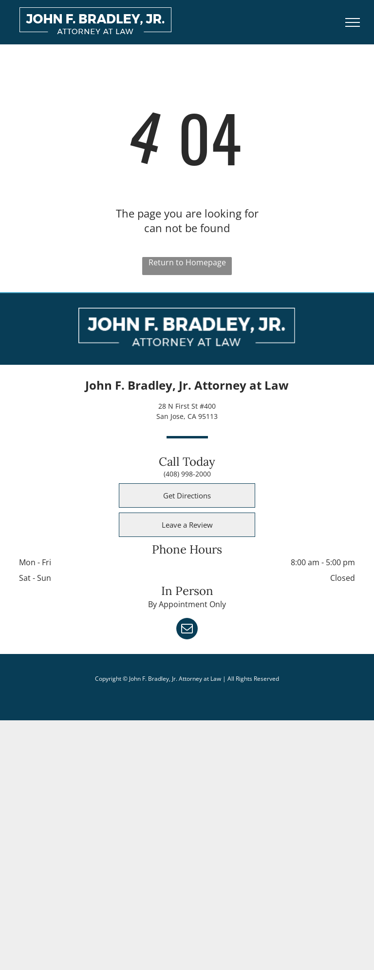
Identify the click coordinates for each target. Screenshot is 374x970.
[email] (187, 630)
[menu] (352, 22)
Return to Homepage (187, 262)
